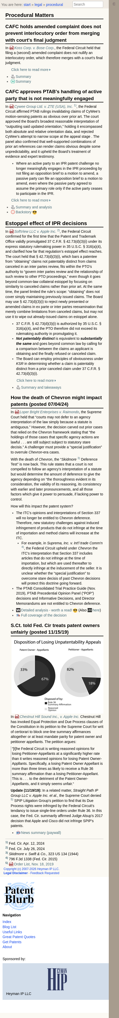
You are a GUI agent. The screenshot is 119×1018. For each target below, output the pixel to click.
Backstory (23, 212)
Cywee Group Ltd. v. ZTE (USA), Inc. (43, 106)
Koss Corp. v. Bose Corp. (34, 48)
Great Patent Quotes (19, 937)
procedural (54, 5)
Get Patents (12, 942)
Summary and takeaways (41, 387)
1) (75, 105)
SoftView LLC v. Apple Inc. (35, 231)
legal (38, 5)
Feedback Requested (44, 873)
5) (12, 799)
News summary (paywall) (41, 833)
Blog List (9, 927)
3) (78, 458)
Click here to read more (30, 70)
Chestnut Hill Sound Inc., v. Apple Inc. (49, 717)
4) (22, 546)
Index (7, 922)
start (26, 5)
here (96, 610)
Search (100, 4)
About (7, 947)
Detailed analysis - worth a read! (46, 610)
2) (58, 230)
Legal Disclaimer (16, 873)
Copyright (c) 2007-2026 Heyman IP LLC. (32, 869)
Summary (23, 77)
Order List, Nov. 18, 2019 (33, 864)
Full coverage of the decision (44, 615)
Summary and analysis (34, 207)
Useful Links (12, 932)
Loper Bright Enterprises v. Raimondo (49, 412)
